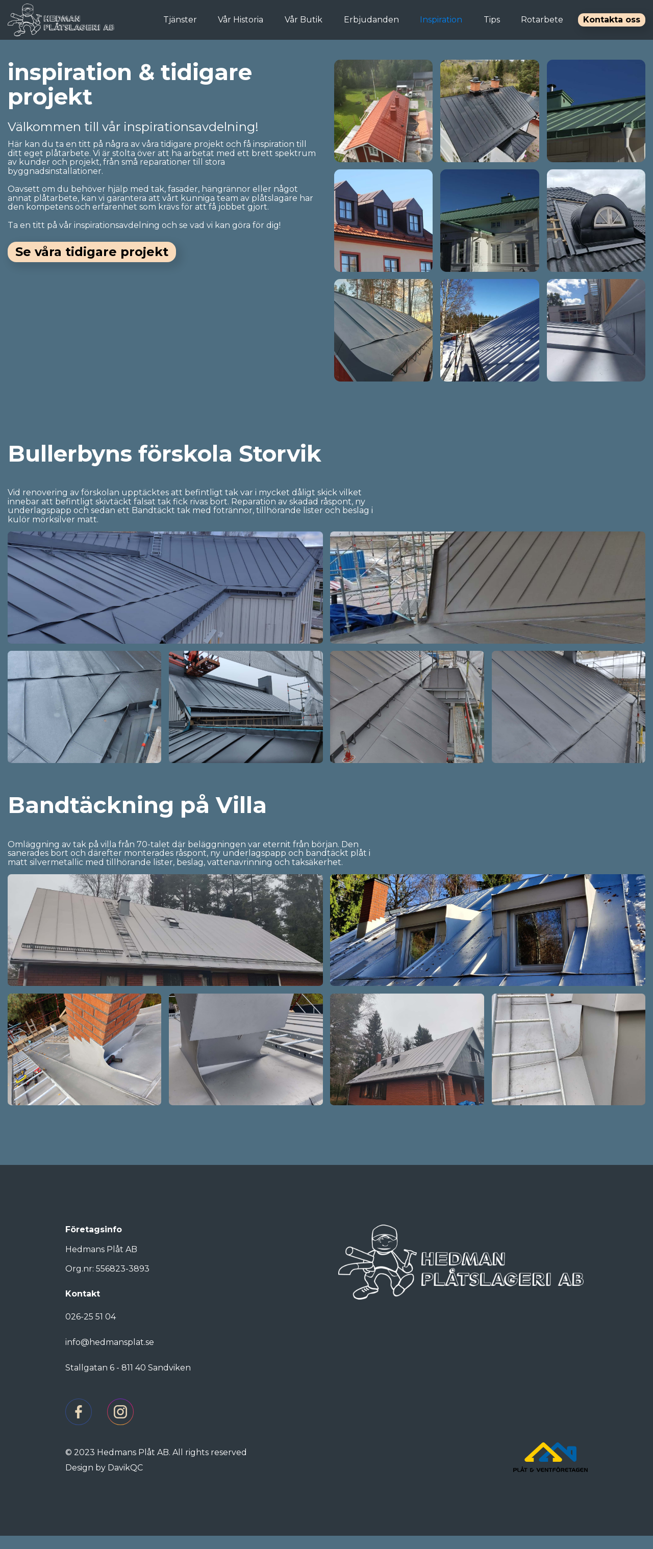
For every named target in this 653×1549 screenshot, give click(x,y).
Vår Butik (303, 19)
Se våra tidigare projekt (91, 251)
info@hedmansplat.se (109, 1355)
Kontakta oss (611, 19)
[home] (61, 20)
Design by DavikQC (104, 1481)
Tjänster (180, 19)
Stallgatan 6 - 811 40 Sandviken (128, 1381)
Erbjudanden (371, 19)
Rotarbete (542, 19)
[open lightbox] (383, 113)
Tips (492, 19)
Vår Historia (240, 19)
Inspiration (441, 19)
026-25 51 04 (90, 1330)
